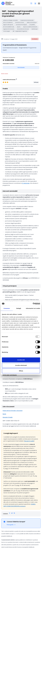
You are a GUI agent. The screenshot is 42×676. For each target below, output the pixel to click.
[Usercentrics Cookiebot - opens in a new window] (32, 304)
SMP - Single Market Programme (20, 31)
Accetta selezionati (21, 365)
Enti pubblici (32, 24)
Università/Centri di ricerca (23, 29)
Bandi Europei (35, 29)
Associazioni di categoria (21, 24)
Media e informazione (32, 22)
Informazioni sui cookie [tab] (33, 308)
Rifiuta (21, 371)
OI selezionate (26, 183)
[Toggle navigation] (39, 3)
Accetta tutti (21, 360)
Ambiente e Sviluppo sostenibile (10, 20)
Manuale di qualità (29, 441)
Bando (4, 414)
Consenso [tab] (7, 308)
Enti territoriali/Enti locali (8, 26)
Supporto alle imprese (8, 24)
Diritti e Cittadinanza (8, 22)
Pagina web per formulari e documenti (12, 410)
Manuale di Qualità (7, 417)
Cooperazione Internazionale (27, 20)
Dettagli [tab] (18, 308)
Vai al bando (21, 67)
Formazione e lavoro (19, 22)
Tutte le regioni (6, 31)
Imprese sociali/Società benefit (30, 26)
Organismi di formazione (8, 29)
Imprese (18, 26)
